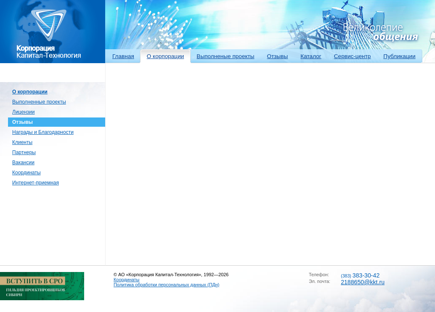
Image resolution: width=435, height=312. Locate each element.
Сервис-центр (352, 56)
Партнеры (24, 152)
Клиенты (22, 142)
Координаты (26, 173)
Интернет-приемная (35, 183)
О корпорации (165, 56)
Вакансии (23, 162)
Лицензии (23, 112)
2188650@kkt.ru (363, 282)
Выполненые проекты (225, 56)
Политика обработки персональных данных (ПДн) (166, 284)
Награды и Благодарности (43, 132)
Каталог (310, 56)
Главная (123, 56)
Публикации (399, 56)
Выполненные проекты (39, 102)
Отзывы (277, 56)
